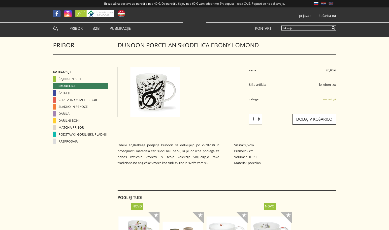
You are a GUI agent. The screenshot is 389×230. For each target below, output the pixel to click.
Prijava (305, 15)
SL (316, 3)
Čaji (56, 28)
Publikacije (120, 28)
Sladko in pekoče (73, 106)
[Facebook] (58, 13)
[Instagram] (69, 13)
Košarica (325, 15)
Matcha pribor (71, 127)
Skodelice (67, 86)
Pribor (76, 28)
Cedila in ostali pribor (78, 99)
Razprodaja (68, 141)
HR (323, 3)
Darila (64, 113)
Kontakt (263, 28)
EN (330, 3)
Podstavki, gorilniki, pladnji (83, 134)
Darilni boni (69, 120)
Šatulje (64, 92)
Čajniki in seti (70, 79)
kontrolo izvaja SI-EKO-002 (105, 13)
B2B (96, 28)
